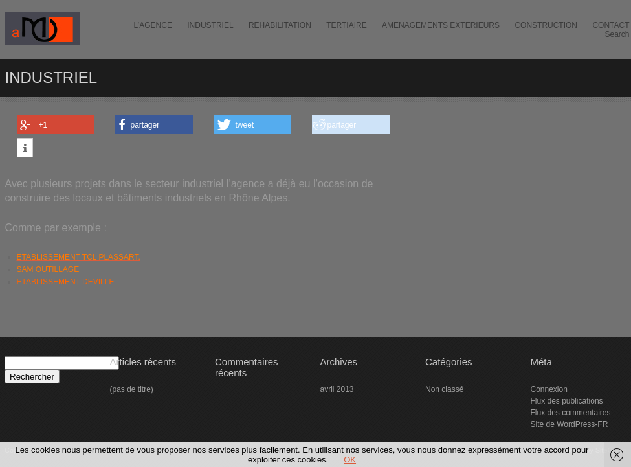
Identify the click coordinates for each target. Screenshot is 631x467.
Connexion (549, 389)
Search (616, 34)
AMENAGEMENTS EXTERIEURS (441, 25)
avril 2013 (337, 389)
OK (350, 459)
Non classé (444, 389)
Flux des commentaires (571, 412)
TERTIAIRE (346, 25)
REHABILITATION (280, 25)
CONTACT (610, 25)
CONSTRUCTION (546, 25)
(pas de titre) (131, 389)
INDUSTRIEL (210, 25)
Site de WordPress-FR (569, 424)
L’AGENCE (153, 25)
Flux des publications (567, 400)
